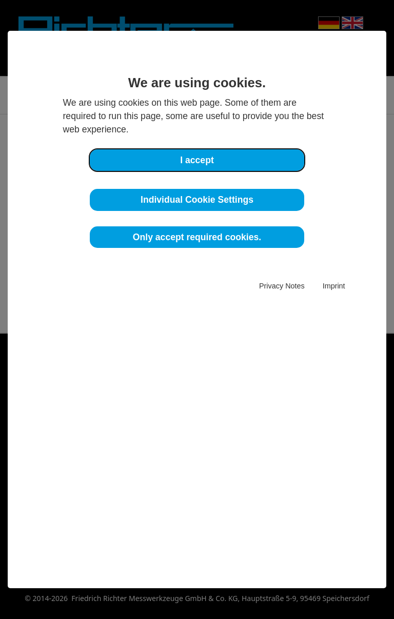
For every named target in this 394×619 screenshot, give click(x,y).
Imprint (334, 286)
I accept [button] (197, 160)
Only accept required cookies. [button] (197, 237)
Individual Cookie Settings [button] (197, 200)
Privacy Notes (282, 286)
